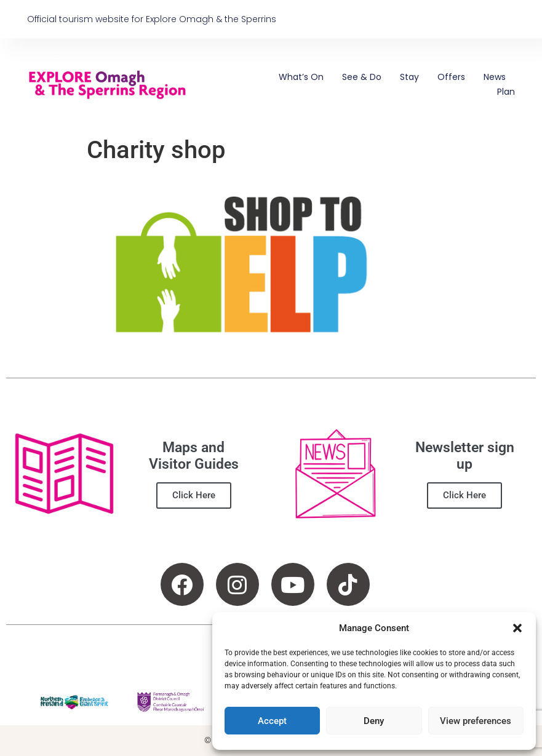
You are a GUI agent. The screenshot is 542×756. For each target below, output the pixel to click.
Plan (506, 92)
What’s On (301, 77)
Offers (451, 77)
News (495, 77)
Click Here (193, 495)
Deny (374, 720)
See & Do (361, 77)
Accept (272, 720)
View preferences (475, 720)
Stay (409, 77)
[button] (517, 628)
